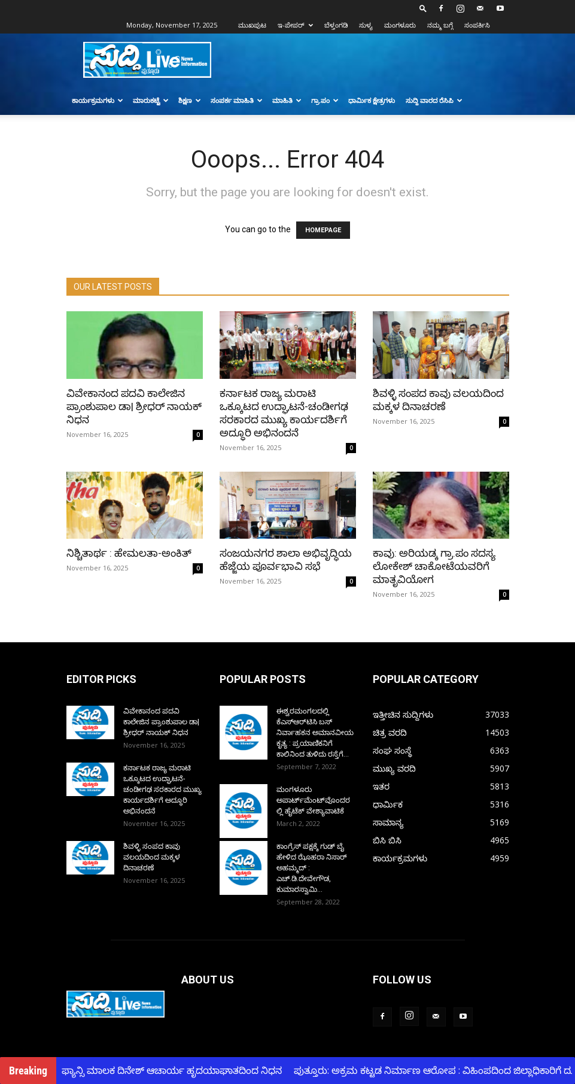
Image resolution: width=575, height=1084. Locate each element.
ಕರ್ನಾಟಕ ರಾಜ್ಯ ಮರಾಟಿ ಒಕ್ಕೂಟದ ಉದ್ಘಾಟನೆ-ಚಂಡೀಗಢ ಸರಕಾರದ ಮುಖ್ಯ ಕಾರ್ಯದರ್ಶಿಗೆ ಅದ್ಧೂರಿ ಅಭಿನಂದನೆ (162, 789)
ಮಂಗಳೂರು (400, 24)
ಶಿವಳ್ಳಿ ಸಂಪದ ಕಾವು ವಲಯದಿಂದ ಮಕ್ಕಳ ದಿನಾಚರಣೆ (151, 857)
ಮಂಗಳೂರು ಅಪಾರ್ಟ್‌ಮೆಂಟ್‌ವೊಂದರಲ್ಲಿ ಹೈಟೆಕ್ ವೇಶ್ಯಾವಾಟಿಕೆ (313, 800)
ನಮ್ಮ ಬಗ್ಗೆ (440, 24)
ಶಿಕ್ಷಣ (189, 100)
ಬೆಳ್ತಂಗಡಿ (336, 24)
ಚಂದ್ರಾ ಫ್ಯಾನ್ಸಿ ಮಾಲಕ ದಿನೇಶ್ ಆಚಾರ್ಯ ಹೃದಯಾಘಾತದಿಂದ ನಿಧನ (162, 1070)
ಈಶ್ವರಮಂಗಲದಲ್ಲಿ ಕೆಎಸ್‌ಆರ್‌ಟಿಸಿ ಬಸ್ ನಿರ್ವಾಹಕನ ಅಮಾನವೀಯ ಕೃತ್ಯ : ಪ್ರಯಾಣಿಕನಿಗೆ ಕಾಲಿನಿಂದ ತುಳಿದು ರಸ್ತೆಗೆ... (315, 732)
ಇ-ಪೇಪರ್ (295, 24)
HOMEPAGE (323, 230)
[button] (423, 8)
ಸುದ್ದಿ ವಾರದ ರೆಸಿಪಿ (434, 100)
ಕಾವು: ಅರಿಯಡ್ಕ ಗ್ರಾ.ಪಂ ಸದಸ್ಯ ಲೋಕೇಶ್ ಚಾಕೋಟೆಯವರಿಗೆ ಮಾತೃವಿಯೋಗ (434, 566)
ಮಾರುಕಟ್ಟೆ (151, 100)
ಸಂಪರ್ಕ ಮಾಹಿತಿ (237, 100)
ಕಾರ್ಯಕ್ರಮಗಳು (97, 100)
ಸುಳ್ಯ (366, 24)
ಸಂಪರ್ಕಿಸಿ (477, 24)
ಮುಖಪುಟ (252, 24)
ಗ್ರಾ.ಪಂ (325, 100)
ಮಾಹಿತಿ (287, 100)
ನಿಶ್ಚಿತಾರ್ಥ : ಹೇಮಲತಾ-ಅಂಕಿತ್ (128, 553)
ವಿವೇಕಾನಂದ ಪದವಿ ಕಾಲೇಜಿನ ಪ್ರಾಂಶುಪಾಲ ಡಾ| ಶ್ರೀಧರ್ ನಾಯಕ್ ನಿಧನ (134, 406)
